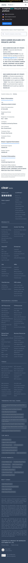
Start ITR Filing (25, 1)
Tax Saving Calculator (19, 385)
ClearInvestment (5, 234)
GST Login (4, 251)
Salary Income (17, 314)
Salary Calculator (18, 389)
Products (11, 4)
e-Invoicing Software (19, 253)
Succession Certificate (19, 346)
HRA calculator (5, 383)
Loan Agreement (18, 344)
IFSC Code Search (18, 370)
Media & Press (18, 202)
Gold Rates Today (6, 389)
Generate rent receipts (20, 373)
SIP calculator (4, 375)
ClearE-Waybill (17, 251)
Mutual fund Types (5, 342)
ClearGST (16, 249)
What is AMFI (4, 354)
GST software (4, 253)
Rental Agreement (18, 354)
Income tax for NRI (18, 236)
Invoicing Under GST (6, 324)
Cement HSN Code (19, 287)
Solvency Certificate (19, 348)
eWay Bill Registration (19, 257)
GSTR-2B (3, 326)
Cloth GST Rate (18, 293)
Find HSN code (17, 383)
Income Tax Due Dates (19, 327)
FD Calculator (4, 387)
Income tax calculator (6, 366)
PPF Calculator (17, 366)
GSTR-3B (3, 328)
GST (2, 249)
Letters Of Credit (18, 356)
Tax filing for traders (6, 289)
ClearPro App (4, 275)
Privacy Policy (5, 545)
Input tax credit (5, 260)
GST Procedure (5, 312)
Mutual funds (4, 242)
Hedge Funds (4, 348)
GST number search (19, 368)
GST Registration (5, 308)
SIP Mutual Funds (5, 346)
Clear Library (18, 208)
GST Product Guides (20, 214)
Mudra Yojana (17, 340)
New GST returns (5, 255)
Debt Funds (4, 350)
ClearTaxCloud (5, 273)
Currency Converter (6, 391)
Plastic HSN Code (18, 291)
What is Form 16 (18, 312)
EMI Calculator (5, 368)
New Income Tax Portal (19, 319)
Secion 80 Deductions (19, 234)
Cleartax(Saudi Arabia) (21, 218)
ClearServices (4, 236)
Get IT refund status (19, 387)
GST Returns (4, 310)
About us (17, 195)
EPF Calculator (17, 391)
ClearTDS (16, 255)
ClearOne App (17, 277)
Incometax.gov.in (18, 321)
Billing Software (18, 271)
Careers (17, 200)
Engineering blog (19, 206)
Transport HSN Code (19, 289)
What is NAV (4, 356)
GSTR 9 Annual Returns (7, 318)
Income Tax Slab (18, 308)
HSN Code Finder (18, 285)
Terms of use (14, 545)
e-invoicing (4, 257)
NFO (2, 352)
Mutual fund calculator (7, 370)
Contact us (18, 197)
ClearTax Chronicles (20, 212)
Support (3, 203)
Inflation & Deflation (19, 342)
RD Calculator (4, 385)
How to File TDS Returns (20, 316)
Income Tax (17, 232)
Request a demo (7, 23)
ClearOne (16, 269)
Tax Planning (4, 232)
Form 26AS (16, 310)
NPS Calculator (18, 379)
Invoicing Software (18, 273)
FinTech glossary (19, 210)
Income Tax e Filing (6, 229)
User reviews (18, 204)
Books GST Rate (18, 295)
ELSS (2, 344)
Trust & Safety (18, 216)
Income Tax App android (20, 229)
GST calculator (5, 377)
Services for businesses (20, 275)
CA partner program (6, 267)
